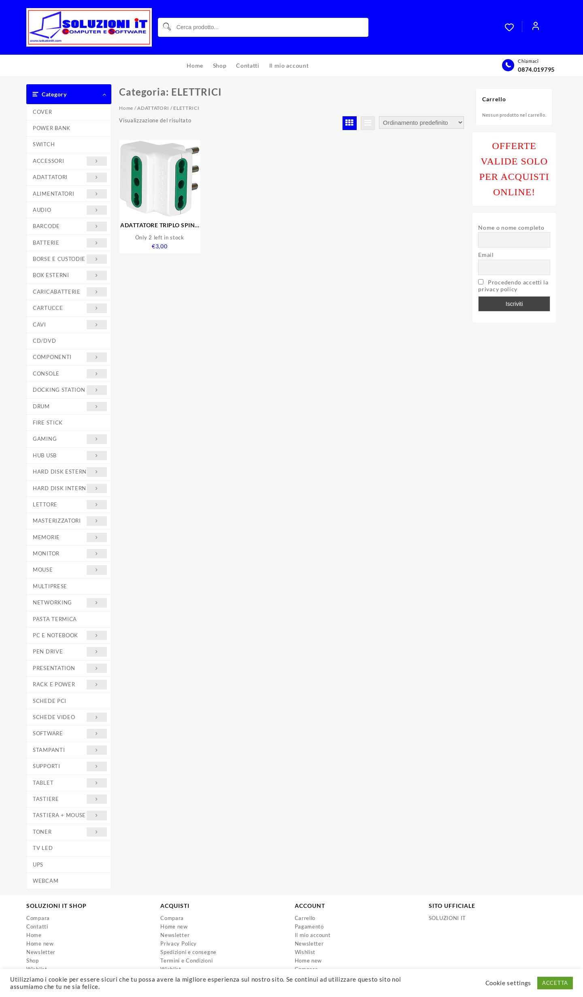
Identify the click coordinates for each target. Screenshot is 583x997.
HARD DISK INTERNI (70, 488)
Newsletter (40, 952)
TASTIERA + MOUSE (70, 815)
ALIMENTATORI (70, 194)
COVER (42, 112)
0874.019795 (536, 69)
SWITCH (44, 144)
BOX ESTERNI (70, 275)
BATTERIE (70, 243)
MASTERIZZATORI (70, 520)
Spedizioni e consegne (188, 952)
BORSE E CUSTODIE (70, 259)
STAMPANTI (70, 750)
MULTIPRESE (50, 586)
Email (486, 254)
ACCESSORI (70, 161)
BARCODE (70, 226)
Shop (32, 960)
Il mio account (313, 935)
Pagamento (309, 926)
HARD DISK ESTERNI (70, 471)
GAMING (70, 439)
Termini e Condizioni (186, 960)
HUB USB (70, 455)
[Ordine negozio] (421, 122)
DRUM (70, 406)
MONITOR (70, 553)
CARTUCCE (70, 308)
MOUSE (70, 569)
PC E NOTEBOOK (70, 635)
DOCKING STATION (70, 390)
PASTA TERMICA (55, 619)
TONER (70, 832)
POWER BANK (51, 128)
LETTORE (70, 504)
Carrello (305, 918)
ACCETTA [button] (555, 983)
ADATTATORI (70, 177)
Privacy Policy (178, 943)
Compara (38, 918)
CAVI (70, 324)
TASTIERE (70, 799)
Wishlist (305, 952)
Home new (40, 943)
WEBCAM (45, 880)
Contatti (37, 926)
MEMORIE (70, 537)
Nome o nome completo (511, 227)
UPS (38, 864)
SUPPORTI (70, 766)
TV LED (43, 848)
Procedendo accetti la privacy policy (513, 285)
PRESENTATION (70, 668)
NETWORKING (70, 602)
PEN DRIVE (70, 651)
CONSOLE (70, 373)
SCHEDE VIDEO (70, 717)
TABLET (70, 783)
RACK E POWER (70, 684)
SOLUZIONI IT (447, 918)
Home (126, 108)
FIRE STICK (48, 422)
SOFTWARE (70, 733)
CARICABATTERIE (70, 292)
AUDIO (70, 210)
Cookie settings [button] (508, 983)
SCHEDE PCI (49, 701)
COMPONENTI (70, 357)
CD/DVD (44, 340)
